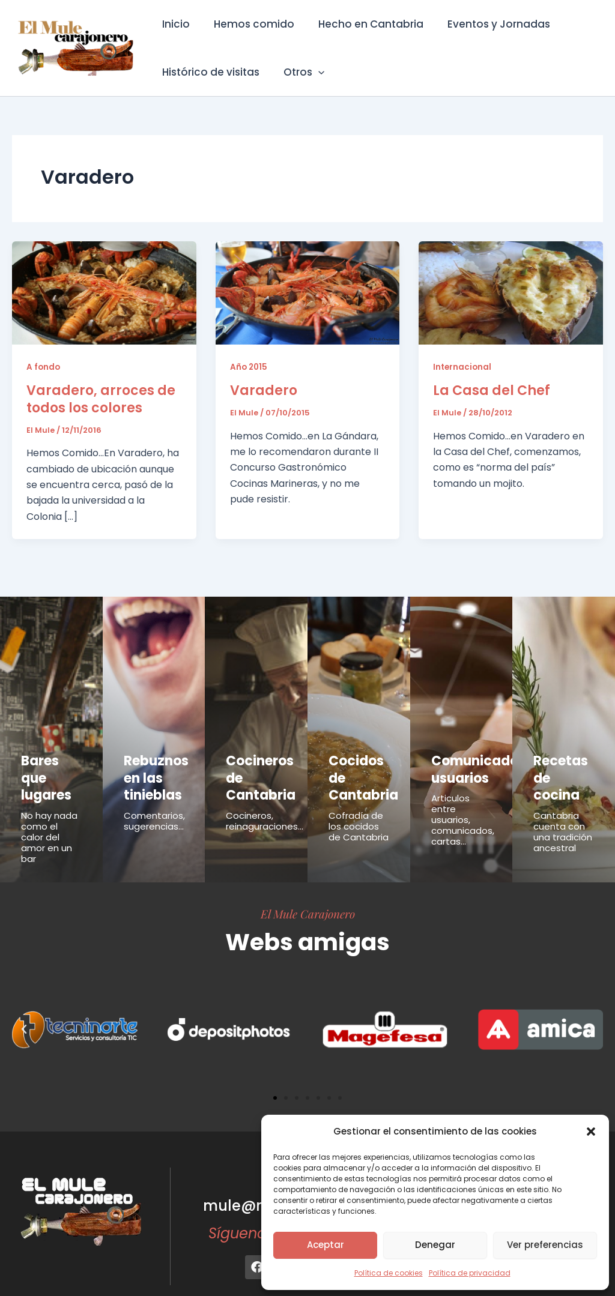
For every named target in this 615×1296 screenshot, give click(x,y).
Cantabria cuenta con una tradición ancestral (562, 806)
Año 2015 (249, 367)
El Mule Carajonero (308, 888)
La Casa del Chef (491, 390)
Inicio (174, 24)
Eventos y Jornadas (486, 24)
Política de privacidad (469, 1273)
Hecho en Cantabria (361, 24)
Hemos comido (248, 24)
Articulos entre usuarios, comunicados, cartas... (462, 812)
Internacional (463, 367)
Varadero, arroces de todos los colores (100, 399)
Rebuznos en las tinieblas (149, 772)
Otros (298, 72)
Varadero (263, 390)
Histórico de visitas (209, 72)
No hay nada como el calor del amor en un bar (49, 812)
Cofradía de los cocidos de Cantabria (359, 801)
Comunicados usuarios (468, 766)
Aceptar (325, 1244)
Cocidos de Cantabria (358, 766)
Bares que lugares (48, 766)
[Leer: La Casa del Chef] (511, 292)
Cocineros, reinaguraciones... (264, 809)
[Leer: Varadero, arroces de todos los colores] (104, 292)
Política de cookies (388, 1273)
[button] (591, 1132)
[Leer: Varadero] (308, 292)
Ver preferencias (545, 1244)
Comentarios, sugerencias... (154, 809)
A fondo (43, 367)
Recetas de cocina (562, 766)
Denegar (435, 1244)
